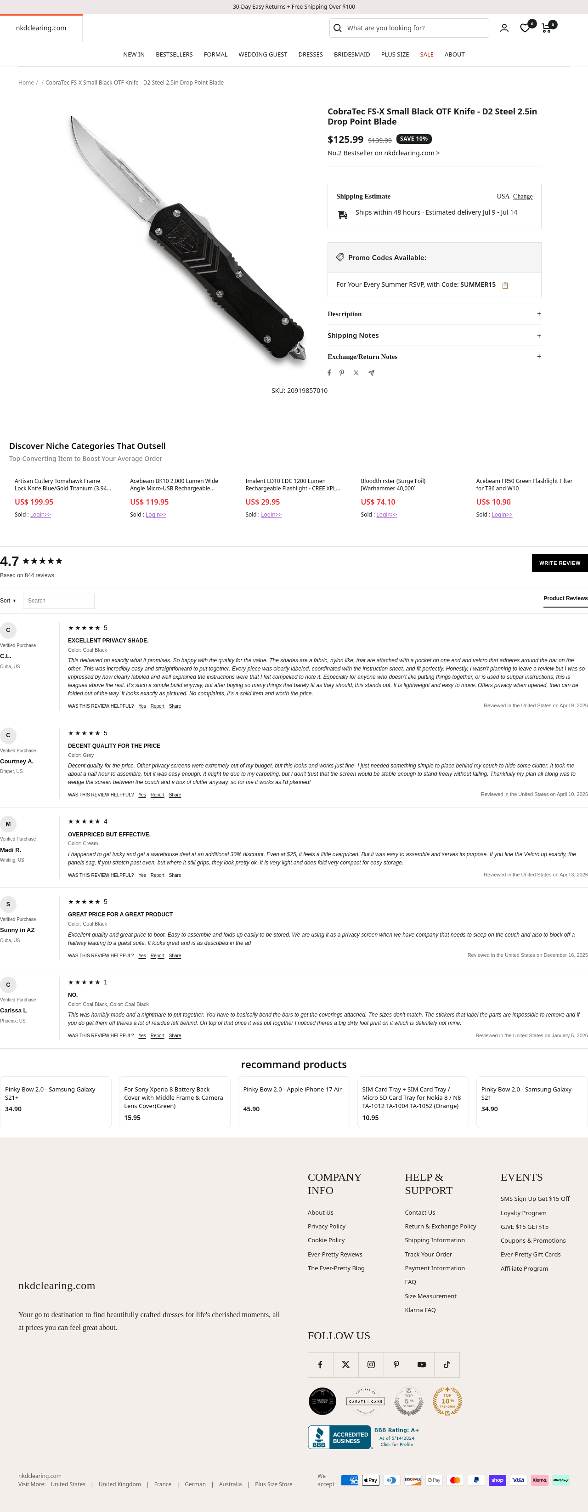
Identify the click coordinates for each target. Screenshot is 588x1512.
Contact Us (420, 1212)
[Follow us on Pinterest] (396, 1364)
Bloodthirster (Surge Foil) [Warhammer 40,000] (393, 484)
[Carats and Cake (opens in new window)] (365, 1401)
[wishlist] (525, 28)
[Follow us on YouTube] (421, 1364)
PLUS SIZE (395, 54)
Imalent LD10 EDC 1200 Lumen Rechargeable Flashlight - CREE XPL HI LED (290, 485)
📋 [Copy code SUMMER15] (505, 285)
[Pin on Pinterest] (341, 372)
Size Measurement (431, 1296)
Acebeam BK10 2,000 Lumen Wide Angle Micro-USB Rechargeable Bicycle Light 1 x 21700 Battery (174, 485)
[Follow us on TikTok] (446, 1364)
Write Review (560, 563)
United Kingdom (120, 1484)
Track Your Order (428, 1254)
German (195, 1484)
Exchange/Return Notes (362, 356)
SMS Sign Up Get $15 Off (535, 1198)
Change (523, 196)
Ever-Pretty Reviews (335, 1254)
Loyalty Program (524, 1213)
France (163, 1484)
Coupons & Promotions (533, 1240)
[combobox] (416, 28)
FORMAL (216, 54)
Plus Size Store (274, 1484)
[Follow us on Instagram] (371, 1364)
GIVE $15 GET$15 (524, 1226)
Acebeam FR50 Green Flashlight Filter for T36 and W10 (524, 484)
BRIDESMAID (352, 54)
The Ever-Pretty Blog (336, 1268)
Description (345, 314)
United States (68, 1484)
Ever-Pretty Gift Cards (531, 1254)
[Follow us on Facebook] (320, 1364)
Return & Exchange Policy (440, 1226)
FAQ (410, 1282)
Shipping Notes (353, 335)
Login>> (40, 514)
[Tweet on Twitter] (356, 372)
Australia (230, 1484)
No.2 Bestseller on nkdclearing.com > (384, 152)
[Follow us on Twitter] (345, 1364)
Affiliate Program (524, 1268)
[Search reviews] (59, 601)
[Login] (504, 28)
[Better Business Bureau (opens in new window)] (365, 1437)
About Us (321, 1212)
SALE (427, 54)
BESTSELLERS (174, 54)
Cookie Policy (326, 1240)
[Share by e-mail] (371, 373)
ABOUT (455, 54)
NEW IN (134, 54)
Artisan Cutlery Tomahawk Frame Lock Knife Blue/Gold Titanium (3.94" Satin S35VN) (62, 485)
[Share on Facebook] (329, 372)
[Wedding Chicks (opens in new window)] (322, 1401)
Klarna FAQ (420, 1310)
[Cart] (546, 28)
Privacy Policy (326, 1226)
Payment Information (435, 1268)
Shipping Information (435, 1240)
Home (26, 82)
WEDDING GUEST (263, 54)
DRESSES (311, 54)
